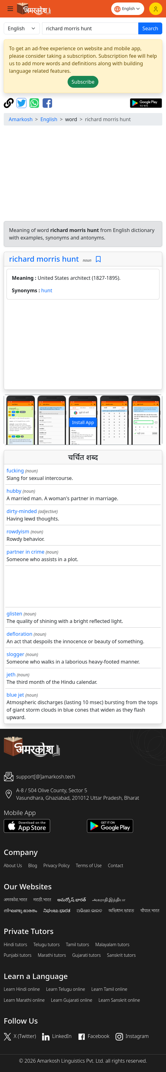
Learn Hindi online (22, 989)
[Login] (155, 8)
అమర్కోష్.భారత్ (71, 899)
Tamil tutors (77, 944)
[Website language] (127, 8)
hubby (14, 490)
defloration (19, 633)
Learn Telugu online (65, 989)
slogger (15, 654)
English (48, 119)
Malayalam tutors (112, 944)
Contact (115, 865)
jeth (11, 674)
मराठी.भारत (42, 899)
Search (150, 28)
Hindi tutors (15, 944)
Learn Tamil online (109, 989)
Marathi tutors (52, 955)
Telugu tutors (46, 944)
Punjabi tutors (17, 955)
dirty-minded (22, 511)
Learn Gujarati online (71, 1000)
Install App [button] (83, 422)
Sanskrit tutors (121, 955)
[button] (16, 420)
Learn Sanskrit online (119, 1000)
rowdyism (18, 531)
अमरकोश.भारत (15, 899)
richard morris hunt (44, 259)
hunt (46, 290)
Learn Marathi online (24, 1000)
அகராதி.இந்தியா (108, 899)
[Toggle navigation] (10, 9)
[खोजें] (90, 28)
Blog (32, 865)
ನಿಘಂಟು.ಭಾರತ (56, 910)
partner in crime (25, 551)
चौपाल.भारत (149, 910)
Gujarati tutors (86, 955)
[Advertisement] (84, 174)
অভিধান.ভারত (121, 910)
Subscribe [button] (83, 81)
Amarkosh (21, 119)
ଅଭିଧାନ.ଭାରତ (89, 910)
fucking (15, 470)
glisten (14, 613)
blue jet (15, 694)
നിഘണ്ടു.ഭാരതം (20, 910)
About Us (13, 865)
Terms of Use (89, 865)
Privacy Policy (56, 865)
